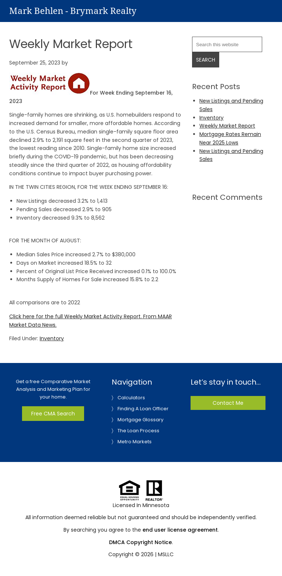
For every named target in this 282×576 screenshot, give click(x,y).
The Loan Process (138, 430)
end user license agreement (180, 529)
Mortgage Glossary (140, 419)
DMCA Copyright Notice (140, 542)
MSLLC (166, 554)
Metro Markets (135, 441)
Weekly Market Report (227, 125)
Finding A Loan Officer (143, 408)
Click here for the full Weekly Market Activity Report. (75, 316)
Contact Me (228, 403)
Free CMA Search (53, 413)
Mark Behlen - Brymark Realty (73, 11)
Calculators (131, 397)
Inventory (52, 338)
